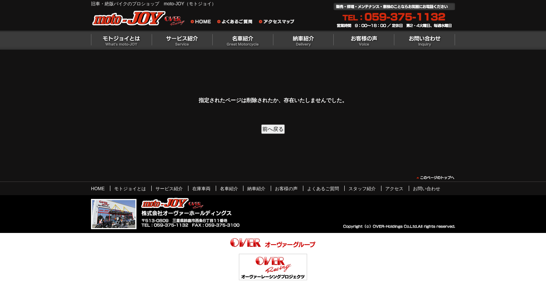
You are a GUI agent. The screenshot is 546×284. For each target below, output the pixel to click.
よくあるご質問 (237, 22)
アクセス (394, 188)
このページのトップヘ (435, 178)
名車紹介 (242, 40)
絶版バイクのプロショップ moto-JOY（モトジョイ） (140, 19)
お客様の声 (364, 40)
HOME (98, 188)
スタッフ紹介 (362, 188)
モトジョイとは (121, 40)
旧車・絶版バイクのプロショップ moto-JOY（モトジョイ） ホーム (203, 22)
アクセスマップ (277, 22)
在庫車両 (201, 188)
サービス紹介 (182, 40)
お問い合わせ (424, 40)
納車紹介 (303, 40)
